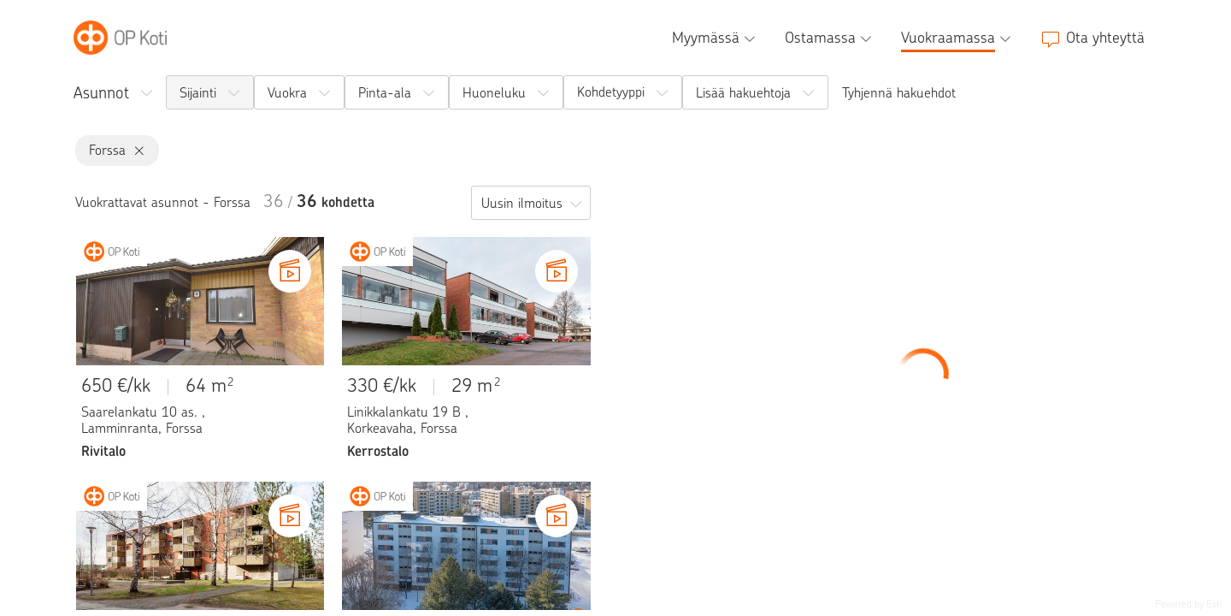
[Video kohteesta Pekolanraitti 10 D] (289, 516)
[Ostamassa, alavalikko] (830, 37)
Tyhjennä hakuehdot (899, 93)
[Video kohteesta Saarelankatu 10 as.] (289, 271)
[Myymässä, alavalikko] (715, 37)
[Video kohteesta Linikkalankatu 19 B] (556, 271)
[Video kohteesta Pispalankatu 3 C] (556, 516)
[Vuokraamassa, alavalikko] (958, 37)
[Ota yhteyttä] (1092, 37)
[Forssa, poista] (135, 151)
